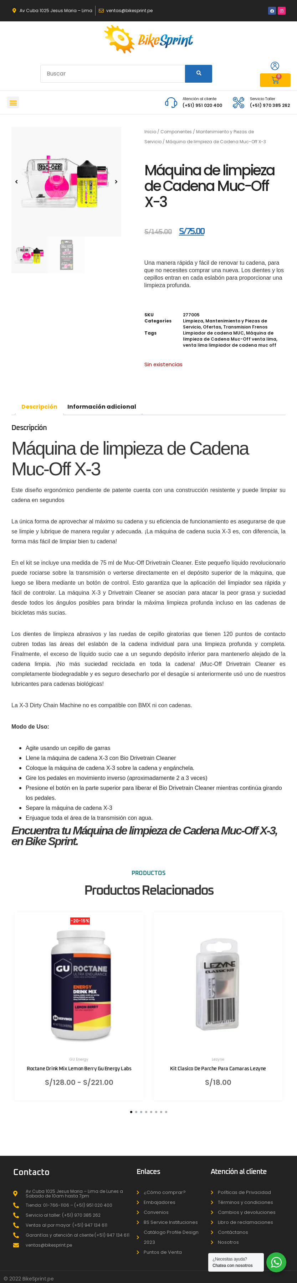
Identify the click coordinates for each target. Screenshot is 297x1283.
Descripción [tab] (39, 407)
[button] (13, 102)
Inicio (150, 132)
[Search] (198, 74)
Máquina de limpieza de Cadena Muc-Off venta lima (229, 336)
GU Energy (79, 1059)
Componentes (176, 132)
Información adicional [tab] (101, 407)
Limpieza (193, 321)
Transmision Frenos (245, 327)
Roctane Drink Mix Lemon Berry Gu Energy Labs (79, 1068)
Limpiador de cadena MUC (213, 333)
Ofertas (212, 327)
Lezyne (218, 1059)
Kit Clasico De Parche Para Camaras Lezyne (218, 1068)
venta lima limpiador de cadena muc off (229, 345)
